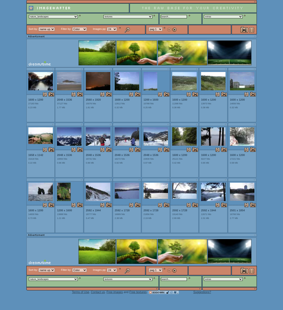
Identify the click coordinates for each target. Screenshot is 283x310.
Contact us (98, 292)
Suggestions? (202, 292)
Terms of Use (80, 292)
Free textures (138, 292)
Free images (114, 292)
